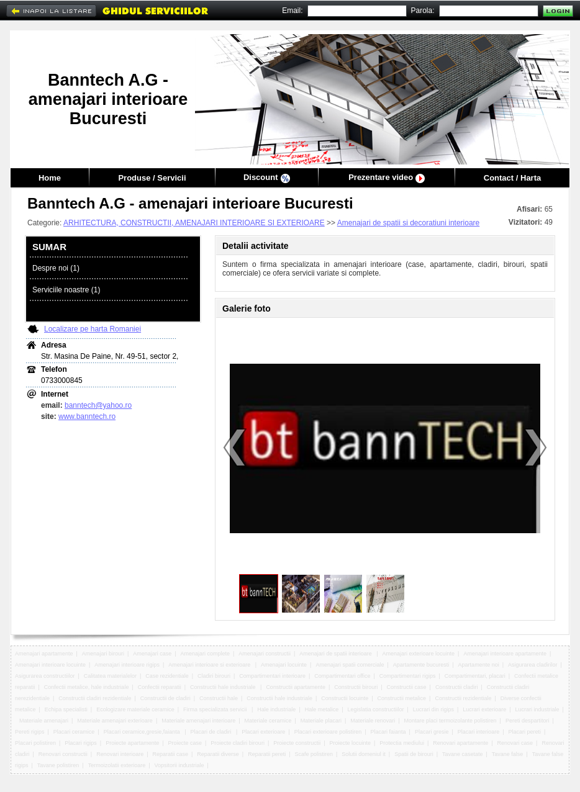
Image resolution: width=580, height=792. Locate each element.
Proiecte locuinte (350, 743)
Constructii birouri (356, 687)
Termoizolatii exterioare (117, 765)
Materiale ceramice (268, 721)
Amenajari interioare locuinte (50, 665)
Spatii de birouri (413, 754)
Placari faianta (388, 732)
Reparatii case (170, 754)
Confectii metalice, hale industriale (86, 687)
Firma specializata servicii (215, 709)
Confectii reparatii (159, 687)
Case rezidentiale (167, 676)
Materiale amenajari (43, 721)
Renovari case (515, 743)
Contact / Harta (512, 177)
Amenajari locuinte (284, 665)
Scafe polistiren (313, 754)
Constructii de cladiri (165, 698)
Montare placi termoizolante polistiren (450, 721)
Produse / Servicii (152, 177)
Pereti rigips (30, 732)
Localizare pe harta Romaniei (92, 329)
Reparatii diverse (218, 754)
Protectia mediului (401, 743)
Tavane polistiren (58, 765)
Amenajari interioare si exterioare (210, 665)
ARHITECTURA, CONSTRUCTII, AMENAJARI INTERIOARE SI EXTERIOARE (194, 222)
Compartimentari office (342, 676)
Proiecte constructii (296, 743)
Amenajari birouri (103, 653)
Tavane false (507, 754)
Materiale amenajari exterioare (115, 721)
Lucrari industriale (537, 709)
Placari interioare (479, 732)
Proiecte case (185, 743)
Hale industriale (276, 709)
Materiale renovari (372, 721)
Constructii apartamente (295, 687)
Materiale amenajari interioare (198, 721)
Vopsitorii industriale (179, 765)
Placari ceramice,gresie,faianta (143, 732)
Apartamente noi (478, 665)
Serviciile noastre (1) (66, 290)
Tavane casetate (462, 754)
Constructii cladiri (456, 687)
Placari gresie (432, 732)
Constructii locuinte (344, 698)
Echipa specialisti (66, 709)
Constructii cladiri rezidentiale (94, 698)
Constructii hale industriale (223, 687)
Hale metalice (322, 709)
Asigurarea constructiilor (45, 676)
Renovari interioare (119, 754)
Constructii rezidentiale (463, 698)
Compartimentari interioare (272, 676)
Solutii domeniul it (364, 754)
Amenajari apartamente (44, 653)
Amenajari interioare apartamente (504, 653)
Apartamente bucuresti (421, 665)
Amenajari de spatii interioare (336, 653)
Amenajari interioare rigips (127, 665)
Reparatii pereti (267, 754)
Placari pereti (525, 732)
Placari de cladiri (212, 732)
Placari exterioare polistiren (328, 732)
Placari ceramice (74, 732)
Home (50, 177)
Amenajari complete (205, 653)
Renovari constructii (63, 754)
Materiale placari (321, 721)
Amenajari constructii (264, 653)
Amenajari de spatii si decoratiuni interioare (408, 222)
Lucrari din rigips (433, 709)
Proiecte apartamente (132, 743)
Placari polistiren (35, 743)
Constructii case (407, 687)
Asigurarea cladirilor (533, 665)
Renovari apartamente (460, 743)
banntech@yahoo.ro (98, 405)
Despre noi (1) (55, 268)
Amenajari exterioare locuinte (419, 653)
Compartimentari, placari (475, 676)
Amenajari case (152, 653)
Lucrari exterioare (484, 709)
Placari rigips (81, 743)
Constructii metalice (402, 698)
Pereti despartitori (527, 721)
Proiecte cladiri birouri (238, 743)
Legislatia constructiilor (376, 709)
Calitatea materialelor (110, 676)
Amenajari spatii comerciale (349, 665)
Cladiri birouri (213, 676)
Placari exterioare (263, 732)
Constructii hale (218, 698)
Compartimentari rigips (407, 676)
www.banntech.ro (87, 416)
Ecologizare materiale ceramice (135, 709)
